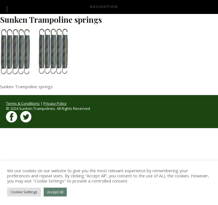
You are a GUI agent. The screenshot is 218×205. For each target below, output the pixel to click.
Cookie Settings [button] (24, 191)
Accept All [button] (55, 191)
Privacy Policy (55, 103)
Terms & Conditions (23, 103)
